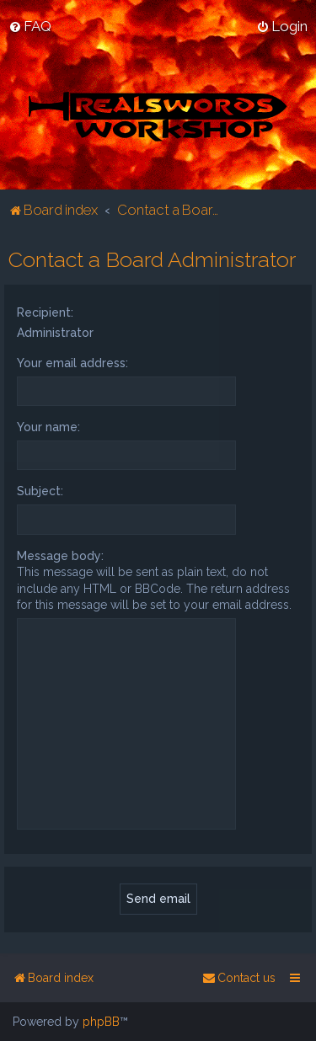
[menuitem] (29, 26)
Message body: (60, 555)
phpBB (101, 1021)
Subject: (40, 491)
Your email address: (72, 362)
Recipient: (45, 311)
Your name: (48, 427)
